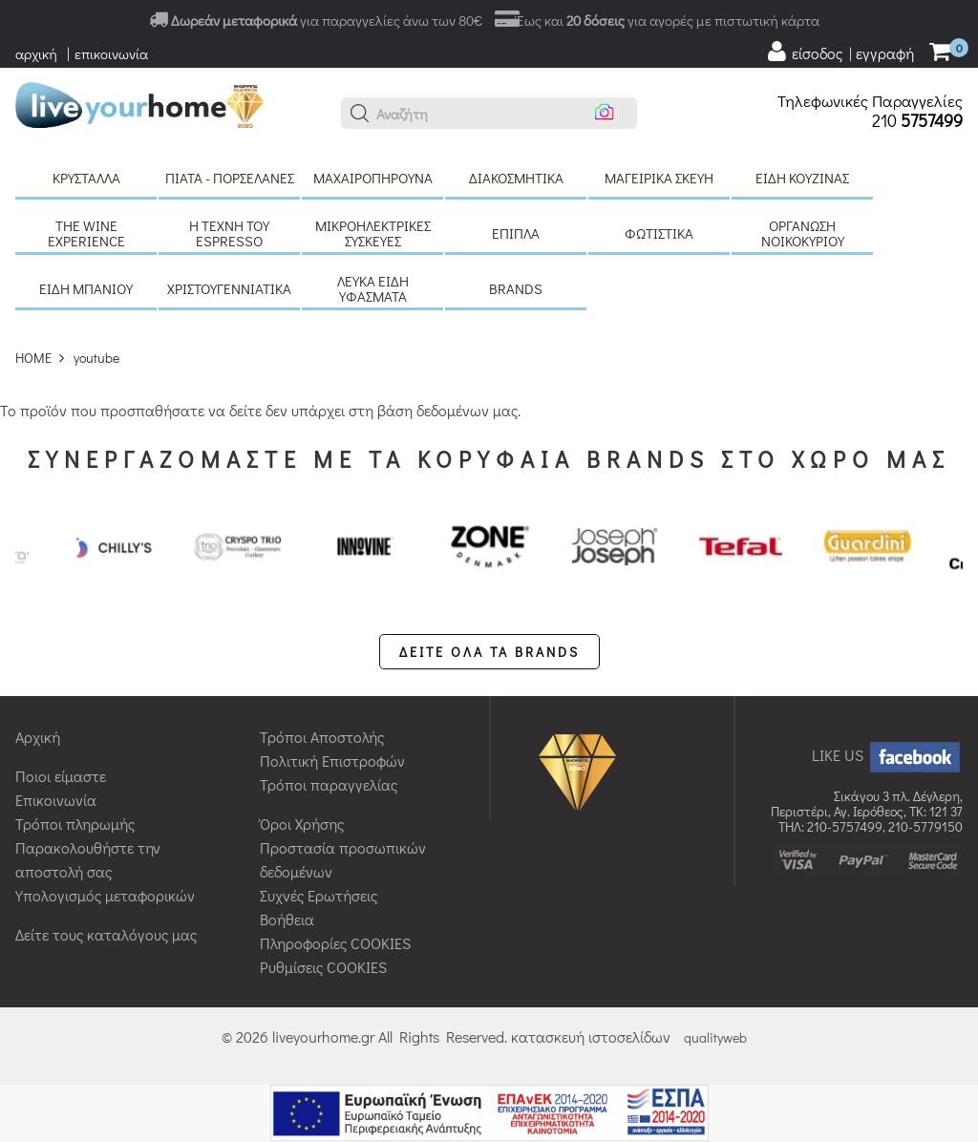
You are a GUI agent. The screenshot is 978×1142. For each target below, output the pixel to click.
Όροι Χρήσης (302, 824)
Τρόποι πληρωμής (75, 824)
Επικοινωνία (55, 800)
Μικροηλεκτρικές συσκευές (373, 233)
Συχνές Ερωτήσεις (318, 895)
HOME (33, 358)
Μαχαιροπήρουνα (373, 177)
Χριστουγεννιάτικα (229, 288)
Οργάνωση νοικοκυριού (802, 233)
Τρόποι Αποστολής (322, 737)
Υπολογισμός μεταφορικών (105, 895)
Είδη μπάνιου (86, 288)
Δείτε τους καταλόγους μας (106, 934)
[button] (360, 113)
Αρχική (37, 737)
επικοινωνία (111, 53)
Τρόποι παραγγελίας (328, 784)
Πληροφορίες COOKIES (335, 943)
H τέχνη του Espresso (229, 233)
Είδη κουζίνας (802, 177)
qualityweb (715, 1037)
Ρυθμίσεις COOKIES (323, 967)
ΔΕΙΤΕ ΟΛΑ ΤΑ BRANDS (489, 652)
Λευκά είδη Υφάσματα (373, 288)
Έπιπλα (516, 233)
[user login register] (839, 51)
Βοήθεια (287, 919)
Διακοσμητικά (516, 177)
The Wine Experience (86, 233)
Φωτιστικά (659, 233)
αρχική (36, 53)
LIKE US (887, 755)
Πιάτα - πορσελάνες (229, 177)
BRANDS (515, 288)
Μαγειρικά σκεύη (659, 177)
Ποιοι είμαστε (60, 776)
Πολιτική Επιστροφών (332, 761)
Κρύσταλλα (86, 177)
